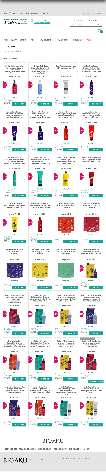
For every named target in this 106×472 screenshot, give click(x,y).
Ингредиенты (78, 40)
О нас (5, 13)
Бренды (13, 52)
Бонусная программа (32, 13)
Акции (89, 40)
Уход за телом (63, 40)
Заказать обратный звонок (42, 22)
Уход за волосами (28, 40)
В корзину (19, 104)
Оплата (21, 13)
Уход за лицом (46, 40)
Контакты (45, 13)
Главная (6, 52)
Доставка (13, 13)
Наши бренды (10, 40)
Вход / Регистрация (94, 13)
